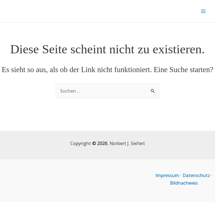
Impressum (167, 175)
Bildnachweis (184, 183)
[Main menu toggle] (203, 11)
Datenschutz (196, 175)
